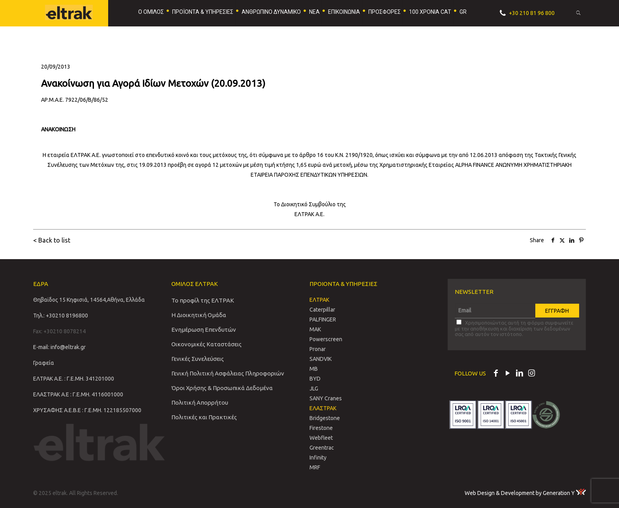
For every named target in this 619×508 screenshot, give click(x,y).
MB (314, 369)
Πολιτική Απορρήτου (199, 402)
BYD (315, 378)
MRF (315, 467)
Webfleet (321, 438)
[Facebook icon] (496, 374)
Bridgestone (325, 418)
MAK (315, 329)
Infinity (318, 457)
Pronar (318, 349)
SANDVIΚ (321, 359)
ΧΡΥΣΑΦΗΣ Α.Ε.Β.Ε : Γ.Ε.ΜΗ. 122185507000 (87, 410)
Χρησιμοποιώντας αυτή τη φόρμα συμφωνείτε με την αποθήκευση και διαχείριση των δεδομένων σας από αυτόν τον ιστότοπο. (514, 328)
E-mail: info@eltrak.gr (59, 347)
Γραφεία (43, 363)
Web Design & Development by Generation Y (525, 493)
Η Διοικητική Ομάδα (198, 315)
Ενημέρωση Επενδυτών (203, 329)
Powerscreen (326, 339)
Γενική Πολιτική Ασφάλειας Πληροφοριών (227, 373)
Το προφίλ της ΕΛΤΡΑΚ (202, 300)
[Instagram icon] (531, 374)
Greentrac (322, 447)
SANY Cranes (326, 398)
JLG (314, 388)
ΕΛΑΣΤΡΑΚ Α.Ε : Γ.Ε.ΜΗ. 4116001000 (78, 394)
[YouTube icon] (508, 374)
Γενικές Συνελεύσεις (197, 358)
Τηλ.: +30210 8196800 (60, 315)
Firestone (321, 428)
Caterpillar (322, 309)
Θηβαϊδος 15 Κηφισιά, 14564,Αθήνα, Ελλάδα (89, 300)
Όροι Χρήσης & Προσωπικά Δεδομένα (222, 388)
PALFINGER (323, 319)
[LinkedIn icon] (519, 374)
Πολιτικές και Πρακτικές (204, 417)
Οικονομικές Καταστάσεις (206, 344)
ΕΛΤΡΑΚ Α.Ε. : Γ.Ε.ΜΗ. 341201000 (73, 378)
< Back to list (51, 240)
